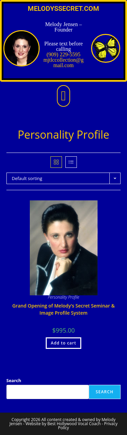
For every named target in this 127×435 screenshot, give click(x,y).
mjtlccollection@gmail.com (63, 62)
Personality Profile (63, 297)
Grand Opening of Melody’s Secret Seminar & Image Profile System (63, 309)
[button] (63, 96)
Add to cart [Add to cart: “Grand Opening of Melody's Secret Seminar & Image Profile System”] (63, 343)
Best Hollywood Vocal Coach (74, 424)
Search (13, 380)
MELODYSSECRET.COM (63, 8)
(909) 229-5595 (64, 54)
